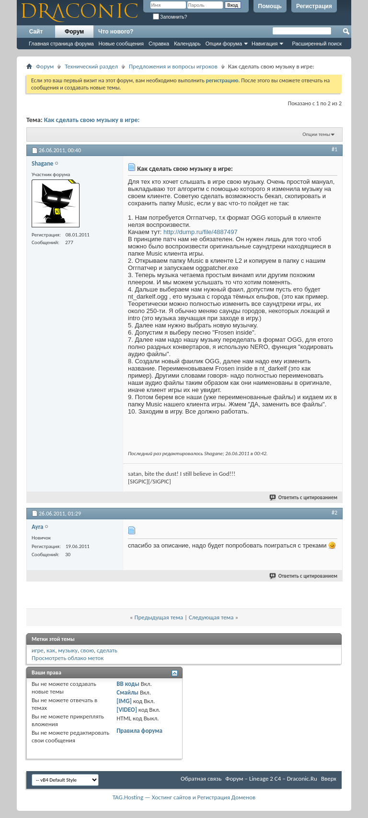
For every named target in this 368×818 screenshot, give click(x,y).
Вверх (328, 778)
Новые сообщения (121, 43)
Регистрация (314, 6)
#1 (334, 149)
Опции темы (316, 134)
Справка (159, 43)
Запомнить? (170, 17)
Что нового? (115, 31)
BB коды (127, 683)
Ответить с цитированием (303, 497)
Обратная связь (201, 778)
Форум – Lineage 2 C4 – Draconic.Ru (271, 778)
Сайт (36, 31)
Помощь (270, 6)
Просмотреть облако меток (68, 657)
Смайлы (127, 692)
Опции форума (224, 43)
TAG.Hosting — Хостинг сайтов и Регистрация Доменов (184, 797)
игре (38, 650)
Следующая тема (211, 617)
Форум (74, 31)
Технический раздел (91, 66)
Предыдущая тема (158, 617)
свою (87, 650)
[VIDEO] (126, 709)
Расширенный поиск (317, 43)
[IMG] (124, 701)
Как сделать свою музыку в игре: (92, 120)
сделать (107, 650)
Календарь (187, 43)
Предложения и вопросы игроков (173, 66)
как (50, 650)
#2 (334, 512)
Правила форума (139, 730)
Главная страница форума (61, 43)
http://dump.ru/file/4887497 (200, 231)
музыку (67, 650)
